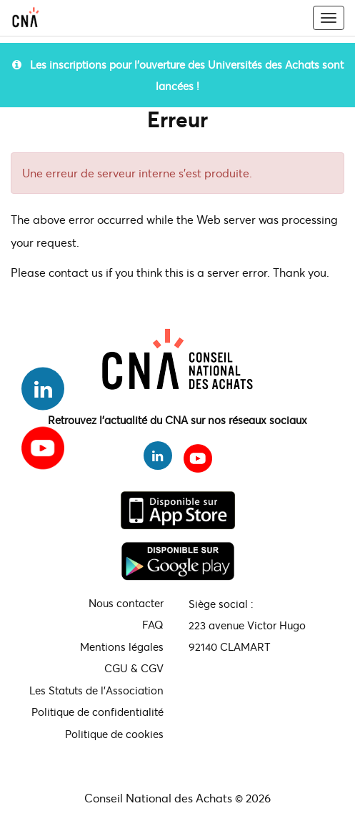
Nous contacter (126, 603)
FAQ (153, 624)
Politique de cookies (114, 734)
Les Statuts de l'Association (96, 690)
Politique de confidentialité (97, 711)
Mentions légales (122, 646)
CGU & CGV (134, 668)
